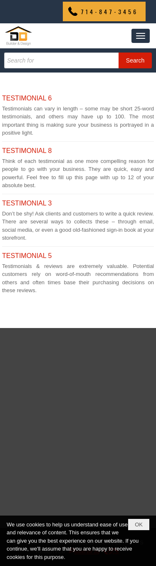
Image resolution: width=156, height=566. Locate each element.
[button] (140, 36)
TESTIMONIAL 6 (27, 98)
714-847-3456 (109, 11)
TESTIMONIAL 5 (27, 255)
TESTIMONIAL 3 (27, 203)
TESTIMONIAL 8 (27, 150)
